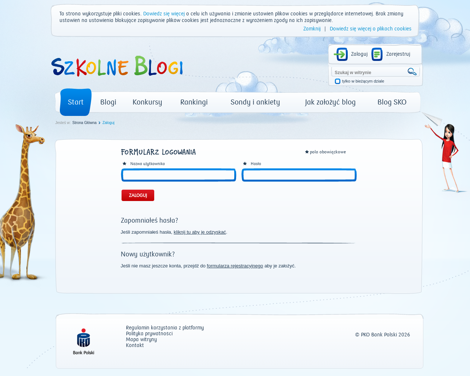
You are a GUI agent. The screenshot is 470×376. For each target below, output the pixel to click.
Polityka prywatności (149, 334)
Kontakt (135, 345)
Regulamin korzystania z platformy (165, 328)
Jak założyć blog (330, 102)
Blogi (108, 102)
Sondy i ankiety (255, 102)
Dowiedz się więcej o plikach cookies (371, 29)
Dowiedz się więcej (164, 14)
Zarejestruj (398, 54)
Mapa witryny (141, 340)
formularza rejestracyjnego (235, 266)
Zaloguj (359, 54)
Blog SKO (391, 102)
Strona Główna (84, 123)
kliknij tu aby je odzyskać (200, 232)
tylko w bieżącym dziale (363, 81)
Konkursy (147, 102)
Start (76, 102)
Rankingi (194, 102)
